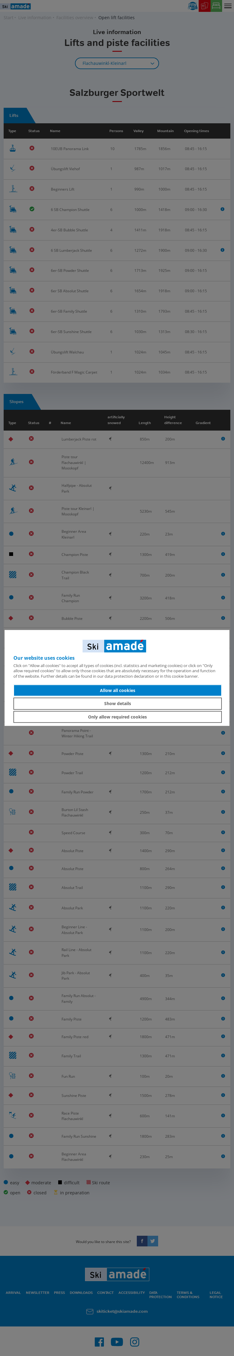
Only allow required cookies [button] (117, 717)
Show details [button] (117, 703)
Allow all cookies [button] (117, 690)
